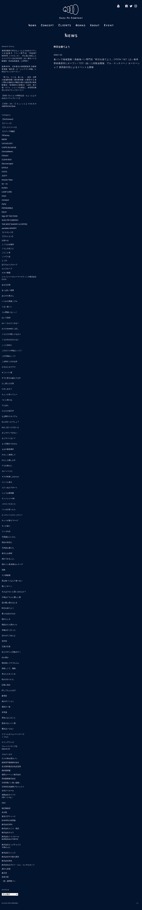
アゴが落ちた (7, 466)
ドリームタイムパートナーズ (13, 734)
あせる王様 (6, 285)
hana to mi (6, 749)
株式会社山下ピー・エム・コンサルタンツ (18, 865)
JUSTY (4, 176)
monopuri (5, 200)
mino (3, 803)
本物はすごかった (9, 630)
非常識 (4, 712)
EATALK (5, 168)
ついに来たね (7, 400)
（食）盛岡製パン (9, 881)
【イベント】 (7, 123)
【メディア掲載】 (9, 131)
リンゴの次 (6, 531)
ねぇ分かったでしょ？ (10, 422)
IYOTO (4, 172)
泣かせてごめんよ (9, 636)
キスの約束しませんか (10, 477)
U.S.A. (4, 279)
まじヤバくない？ (9, 438)
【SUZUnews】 (8, 119)
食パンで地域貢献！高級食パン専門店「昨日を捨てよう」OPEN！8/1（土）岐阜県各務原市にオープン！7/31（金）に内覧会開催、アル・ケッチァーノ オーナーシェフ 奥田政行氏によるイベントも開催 (97, 63)
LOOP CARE (7, 192)
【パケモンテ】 (8, 232)
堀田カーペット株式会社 (11, 775)
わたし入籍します (9, 460)
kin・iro (5, 184)
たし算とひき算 (8, 383)
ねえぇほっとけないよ (10, 427)
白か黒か (5, 657)
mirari (4, 196)
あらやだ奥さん (8, 296)
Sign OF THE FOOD (9, 216)
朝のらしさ (6, 619)
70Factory (5, 135)
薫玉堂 (4, 873)
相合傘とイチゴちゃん (10, 663)
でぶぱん (5, 405)
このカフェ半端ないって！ (12, 351)
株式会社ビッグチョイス (11, 845)
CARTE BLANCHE (9, 148)
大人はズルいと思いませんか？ (14, 592)
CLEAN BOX (7, 160)
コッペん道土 (7, 482)
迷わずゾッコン (8, 701)
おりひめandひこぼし (10, 329)
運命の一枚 (6, 707)
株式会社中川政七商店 (10, 857)
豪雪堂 (4, 696)
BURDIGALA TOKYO (10, 839)
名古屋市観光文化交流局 (11, 766)
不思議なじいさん (9, 537)
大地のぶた (6, 847)
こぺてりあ (6, 257)
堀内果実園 (6, 771)
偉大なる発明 (7, 553)
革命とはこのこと (9, 718)
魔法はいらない (8, 729)
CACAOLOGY (7, 143)
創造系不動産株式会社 (10, 762)
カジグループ (7, 269)
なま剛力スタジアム (9, 416)
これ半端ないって (9, 356)
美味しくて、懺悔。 (9, 668)
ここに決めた (7, 345)
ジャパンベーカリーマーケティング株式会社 (19, 277)
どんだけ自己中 (8, 411)
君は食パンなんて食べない (12, 581)
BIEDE (4, 139)
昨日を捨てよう (8, 608)
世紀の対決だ (7, 542)
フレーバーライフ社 (9, 746)
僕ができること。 (9, 559)
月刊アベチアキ (8, 791)
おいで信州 (6, 318)
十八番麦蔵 (6, 575)
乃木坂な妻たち (8, 548)
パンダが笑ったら (9, 510)
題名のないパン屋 (9, 723)
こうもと (5, 737)
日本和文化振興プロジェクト (13, 787)
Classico (5, 156)
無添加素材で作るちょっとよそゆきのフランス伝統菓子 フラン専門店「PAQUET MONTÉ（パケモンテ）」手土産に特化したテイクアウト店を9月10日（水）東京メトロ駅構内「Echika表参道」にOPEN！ (19, 56)
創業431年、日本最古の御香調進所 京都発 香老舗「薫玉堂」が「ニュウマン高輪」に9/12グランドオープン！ (19, 69)
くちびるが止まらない (10, 340)
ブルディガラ (7, 754)
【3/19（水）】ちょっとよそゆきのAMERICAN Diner (19, 105)
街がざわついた (8, 679)
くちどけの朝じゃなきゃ (11, 334)
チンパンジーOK (8, 499)
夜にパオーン (7, 586)
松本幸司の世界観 (9, 820)
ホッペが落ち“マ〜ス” (10, 520)
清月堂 (4, 641)
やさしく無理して (9, 455)
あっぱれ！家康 (8, 290)
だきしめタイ (7, 389)
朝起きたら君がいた (9, 625)
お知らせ (5, 240)
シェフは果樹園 (8, 493)
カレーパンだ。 (8, 471)
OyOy (4, 204)
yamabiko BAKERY (9, 228)
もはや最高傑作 (8, 449)
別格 (3, 570)
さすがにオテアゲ (9, 367)
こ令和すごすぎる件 (9, 362)
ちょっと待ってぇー (9, 394)
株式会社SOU (7, 824)
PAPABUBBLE (7, 208)
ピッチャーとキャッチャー (12, 515)
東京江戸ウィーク (9, 816)
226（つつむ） (7, 797)
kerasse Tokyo (7, 180)
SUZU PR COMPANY (10, 220)
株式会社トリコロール (10, 837)
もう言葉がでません (9, 444)
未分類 (4, 812)
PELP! (4, 212)
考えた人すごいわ (9, 674)
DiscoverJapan (7, 164)
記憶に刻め (6, 685)
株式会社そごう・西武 (10, 829)
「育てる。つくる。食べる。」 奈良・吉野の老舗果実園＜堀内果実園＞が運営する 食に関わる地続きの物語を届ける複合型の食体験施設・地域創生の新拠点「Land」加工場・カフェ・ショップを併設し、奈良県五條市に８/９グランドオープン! (19, 83)
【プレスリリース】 (9, 127)
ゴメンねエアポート (9, 488)
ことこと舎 (6, 253)
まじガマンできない (9, 433)
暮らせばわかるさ (9, 614)
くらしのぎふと (8, 248)
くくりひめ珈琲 (8, 244)
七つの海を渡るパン (9, 758)
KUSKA (5, 188)
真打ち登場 (6, 869)
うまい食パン (7, 307)
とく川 (4, 261)
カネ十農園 (6, 273)
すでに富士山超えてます (11, 378)
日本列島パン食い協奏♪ (11, 783)
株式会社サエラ (8, 833)
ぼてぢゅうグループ (9, 265)
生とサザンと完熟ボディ (11, 652)
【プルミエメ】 (8, 236)
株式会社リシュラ (9, 853)
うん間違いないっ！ (9, 312)
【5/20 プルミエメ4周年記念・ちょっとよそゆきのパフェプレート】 (19, 97)
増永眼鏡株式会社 (9, 779)
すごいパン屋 (7, 372)
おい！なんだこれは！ (10, 323)
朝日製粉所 (6, 808)
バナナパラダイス (9, 504)
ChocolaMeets (7, 152)
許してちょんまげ (9, 690)
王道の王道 (6, 647)
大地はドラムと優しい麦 (11, 597)
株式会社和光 (7, 861)
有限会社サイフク (9, 795)
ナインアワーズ (8, 742)
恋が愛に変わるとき (9, 603)
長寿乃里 (5, 877)
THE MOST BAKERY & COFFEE (14, 224)
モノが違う (6, 526)
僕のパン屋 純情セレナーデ (12, 564)
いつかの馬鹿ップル (9, 301)
